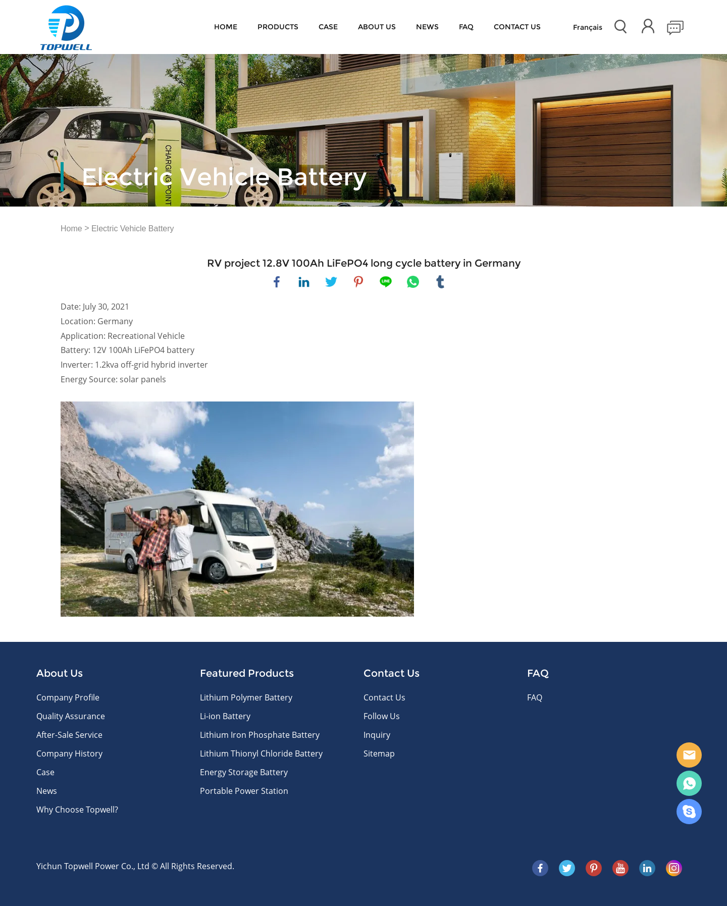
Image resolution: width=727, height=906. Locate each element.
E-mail (689, 755)
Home (225, 26)
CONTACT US (517, 26)
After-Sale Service (69, 734)
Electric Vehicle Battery (132, 228)
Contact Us (384, 697)
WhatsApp (689, 783)
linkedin (303, 281)
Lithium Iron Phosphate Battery (260, 734)
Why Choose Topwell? (77, 809)
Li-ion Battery (225, 716)
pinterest (358, 281)
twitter (331, 281)
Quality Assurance (70, 716)
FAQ (466, 26)
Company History (69, 753)
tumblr (440, 281)
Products (277, 26)
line (385, 281)
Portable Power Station (244, 790)
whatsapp (413, 281)
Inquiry (377, 734)
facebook (276, 281)
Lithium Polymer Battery (246, 697)
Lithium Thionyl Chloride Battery (261, 753)
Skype (689, 811)
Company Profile (67, 697)
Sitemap (379, 753)
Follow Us (382, 716)
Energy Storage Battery (244, 772)
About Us (377, 26)
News (427, 26)
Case (328, 26)
